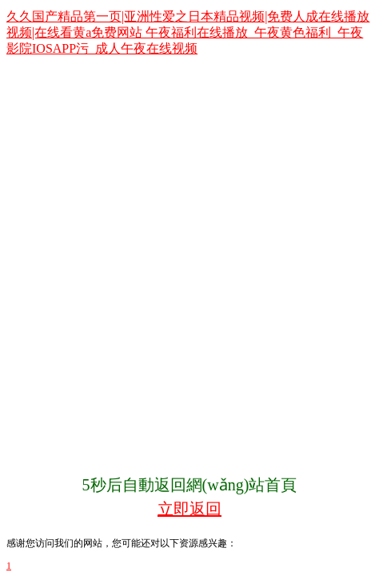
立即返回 (189, 509)
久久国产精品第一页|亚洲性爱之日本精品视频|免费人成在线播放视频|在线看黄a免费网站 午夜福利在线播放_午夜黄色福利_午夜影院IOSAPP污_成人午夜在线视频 (187, 32)
